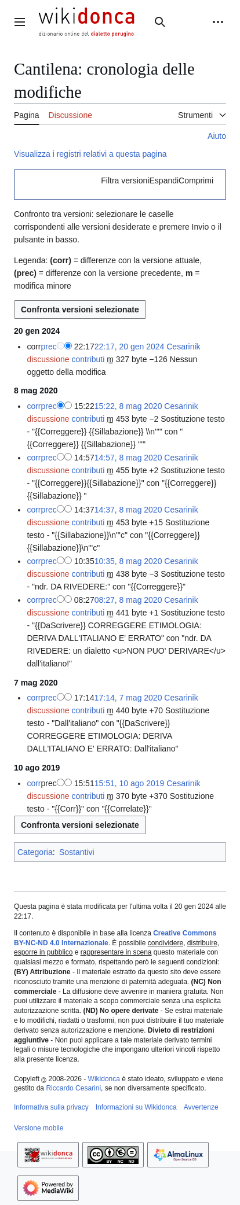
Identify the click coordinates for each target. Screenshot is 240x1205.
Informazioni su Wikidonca (136, 1107)
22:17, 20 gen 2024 (129, 346)
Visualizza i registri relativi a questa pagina (90, 154)
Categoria (35, 852)
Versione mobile (38, 1128)
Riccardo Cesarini (73, 1088)
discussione (48, 359)
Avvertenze (201, 1107)
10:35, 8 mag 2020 (128, 561)
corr (34, 406)
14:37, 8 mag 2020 (128, 509)
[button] (157, 180)
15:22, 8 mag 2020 (128, 406)
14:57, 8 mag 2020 (128, 457)
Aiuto (217, 136)
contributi (87, 359)
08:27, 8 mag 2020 (128, 600)
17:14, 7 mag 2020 (128, 697)
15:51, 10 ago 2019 (129, 783)
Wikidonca (104, 1079)
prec (49, 346)
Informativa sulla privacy (51, 1107)
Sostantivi (76, 852)
